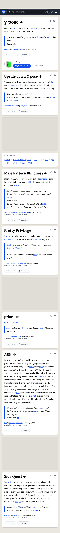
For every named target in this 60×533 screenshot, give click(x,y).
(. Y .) (15, 162)
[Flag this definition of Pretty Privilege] (55, 229)
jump (31, 366)
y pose (6, 49)
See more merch (37, 66)
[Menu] (56, 12)
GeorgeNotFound (13, 248)
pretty (35, 254)
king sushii (17, 515)
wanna (36, 507)
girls (48, 37)
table (29, 182)
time (18, 482)
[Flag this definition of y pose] (54, 21)
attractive (37, 239)
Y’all (30, 162)
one (18, 392)
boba (40, 408)
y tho (22, 162)
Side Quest (8, 515)
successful (8, 239)
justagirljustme (23, 263)
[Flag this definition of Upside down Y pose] (55, 75)
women (17, 185)
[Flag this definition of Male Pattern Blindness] (55, 172)
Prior (6, 322)
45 (31, 28)
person (9, 236)
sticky (52, 97)
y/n (52, 159)
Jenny (8, 328)
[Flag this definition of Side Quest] (55, 475)
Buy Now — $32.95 (21, 66)
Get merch (23, 55)
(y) (8, 162)
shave (15, 100)
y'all (35, 159)
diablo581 (25, 212)
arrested (42, 328)
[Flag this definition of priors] (55, 316)
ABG (5, 423)
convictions (14, 322)
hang (26, 363)
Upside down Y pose (11, 106)
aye (8, 97)
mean (20, 194)
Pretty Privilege (9, 263)
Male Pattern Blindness (12, 212)
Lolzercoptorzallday (16, 423)
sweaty (14, 85)
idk (20, 507)
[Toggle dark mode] (52, 12)
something (43, 178)
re (24, 88)
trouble (25, 328)
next (36, 411)
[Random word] (46, 11)
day (52, 82)
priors (6, 336)
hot (34, 395)
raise (15, 28)
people (18, 501)
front (39, 37)
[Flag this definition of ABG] (55, 353)
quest (36, 510)
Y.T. (46, 159)
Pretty (9, 245)
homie (41, 376)
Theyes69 (23, 106)
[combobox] (27, 12)
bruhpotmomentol (17, 49)
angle (36, 28)
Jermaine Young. (16, 336)
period (10, 482)
